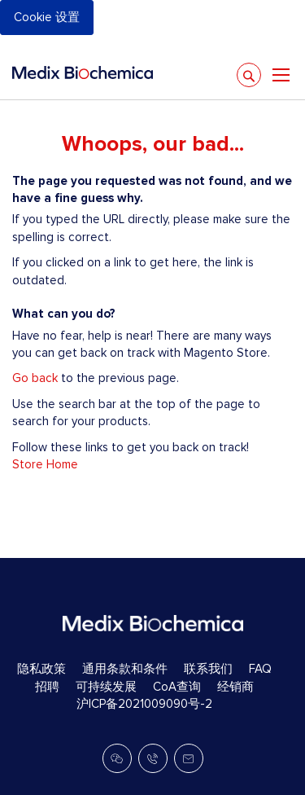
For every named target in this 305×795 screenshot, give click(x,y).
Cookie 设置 (47, 17)
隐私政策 (41, 668)
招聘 (47, 686)
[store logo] (82, 72)
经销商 (235, 686)
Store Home (45, 464)
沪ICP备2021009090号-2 (144, 703)
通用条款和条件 (125, 668)
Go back (35, 378)
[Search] (249, 75)
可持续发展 (106, 686)
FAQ (260, 668)
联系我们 (208, 668)
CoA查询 (177, 686)
